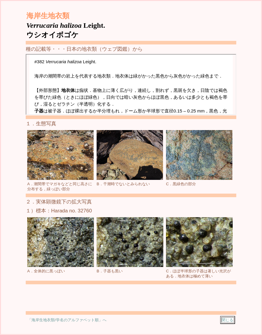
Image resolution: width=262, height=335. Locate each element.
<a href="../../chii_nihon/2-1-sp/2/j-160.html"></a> (131, 84)
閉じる (227, 320)
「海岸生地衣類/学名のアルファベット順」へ (67, 320)
